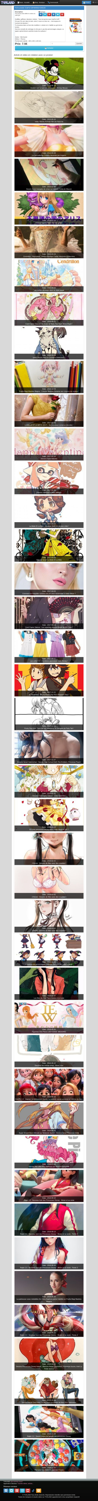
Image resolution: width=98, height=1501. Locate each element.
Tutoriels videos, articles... (25, 1483)
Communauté (53, 2)
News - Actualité (23, 2)
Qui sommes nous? (17, 1481)
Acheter (49, 48)
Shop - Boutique (38, 2)
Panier (86, 2)
